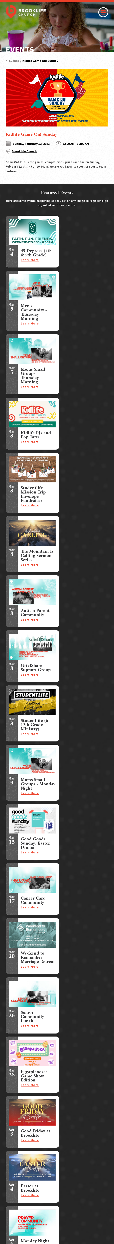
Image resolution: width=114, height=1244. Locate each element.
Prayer (91, 1151)
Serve (10, 1166)
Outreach (13, 1177)
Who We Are (52, 1171)
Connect (13, 1144)
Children (12, 1161)
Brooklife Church (24, 151)
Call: (29, 1119)
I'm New (50, 1144)
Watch (48, 1151)
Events (12, 61)
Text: (29, 1124)
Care (9, 1171)
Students (13, 1156)
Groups (11, 1151)
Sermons (93, 1144)
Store (90, 1158)
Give (47, 1165)
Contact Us (95, 1165)
